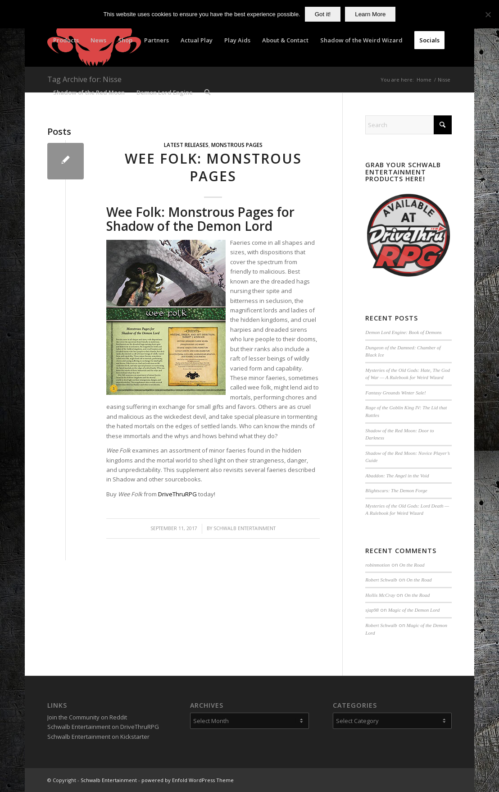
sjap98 (371, 610)
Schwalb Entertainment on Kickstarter (98, 736)
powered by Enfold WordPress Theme (187, 780)
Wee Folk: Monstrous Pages (213, 167)
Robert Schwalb (381, 579)
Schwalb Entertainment (244, 528)
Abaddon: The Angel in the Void (397, 475)
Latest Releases (186, 144)
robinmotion (377, 565)
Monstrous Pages (237, 144)
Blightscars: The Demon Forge (396, 490)
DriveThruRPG (177, 494)
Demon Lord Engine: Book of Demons (403, 332)
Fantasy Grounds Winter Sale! (395, 392)
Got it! (323, 14)
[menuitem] (66, 40)
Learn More (370, 14)
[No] (487, 14)
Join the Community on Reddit (87, 717)
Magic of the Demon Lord (414, 610)
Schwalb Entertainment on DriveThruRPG (103, 727)
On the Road (412, 565)
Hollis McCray (380, 595)
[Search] (207, 92)
